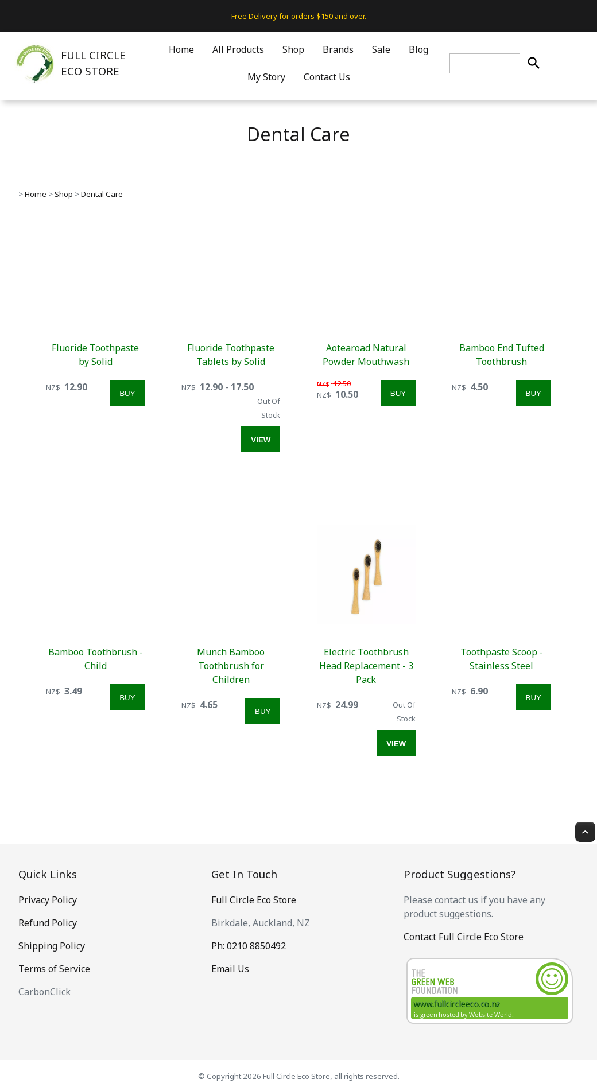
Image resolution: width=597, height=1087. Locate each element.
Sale (381, 49)
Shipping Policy (51, 946)
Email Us (230, 968)
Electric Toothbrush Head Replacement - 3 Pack (366, 666)
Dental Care (102, 194)
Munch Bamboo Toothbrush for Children (231, 666)
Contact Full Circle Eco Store (464, 936)
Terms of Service (54, 968)
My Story (266, 77)
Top (585, 832)
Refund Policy (47, 923)
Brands (338, 49)
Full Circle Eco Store (253, 900)
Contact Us (327, 77)
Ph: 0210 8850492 (248, 946)
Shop (293, 49)
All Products (238, 49)
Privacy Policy (47, 900)
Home (181, 49)
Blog (418, 49)
